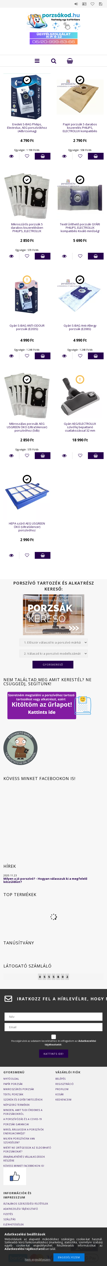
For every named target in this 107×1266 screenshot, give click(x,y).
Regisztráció (64, 1084)
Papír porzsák (13, 1084)
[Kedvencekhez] (27, 156)
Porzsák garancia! (16, 1124)
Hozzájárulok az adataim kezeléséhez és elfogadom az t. (53, 1042)
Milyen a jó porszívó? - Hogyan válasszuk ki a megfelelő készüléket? (45, 880)
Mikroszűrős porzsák (18, 1089)
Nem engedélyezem (37, 1259)
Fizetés (8, 1214)
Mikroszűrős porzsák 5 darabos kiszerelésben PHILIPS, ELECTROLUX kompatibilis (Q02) (27, 229)
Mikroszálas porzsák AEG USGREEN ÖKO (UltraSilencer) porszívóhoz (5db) (27, 427)
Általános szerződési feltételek (25, 1203)
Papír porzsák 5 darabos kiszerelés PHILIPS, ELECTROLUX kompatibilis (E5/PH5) (80, 129)
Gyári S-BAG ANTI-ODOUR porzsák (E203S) (27, 327)
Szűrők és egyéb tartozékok (22, 1099)
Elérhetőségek (13, 1224)
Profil (84, 4)
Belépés (76, 4)
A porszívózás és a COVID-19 (22, 1119)
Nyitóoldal (11, 1078)
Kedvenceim (63, 1099)
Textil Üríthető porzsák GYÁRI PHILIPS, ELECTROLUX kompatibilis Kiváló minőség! (80, 228)
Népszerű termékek (16, 1104)
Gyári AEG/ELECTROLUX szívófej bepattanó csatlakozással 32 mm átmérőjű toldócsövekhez (80, 429)
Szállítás (9, 1219)
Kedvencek (92, 4)
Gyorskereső (53, 664)
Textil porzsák (13, 1094)
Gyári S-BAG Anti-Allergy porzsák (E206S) (80, 327)
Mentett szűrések (100, 4)
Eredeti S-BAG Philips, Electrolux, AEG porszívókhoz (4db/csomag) (27, 128)
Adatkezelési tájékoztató (20, 1208)
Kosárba (42, 156)
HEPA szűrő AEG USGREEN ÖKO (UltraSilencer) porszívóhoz (27, 527)
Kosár (59, 1094)
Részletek (11, 156)
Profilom (61, 1089)
